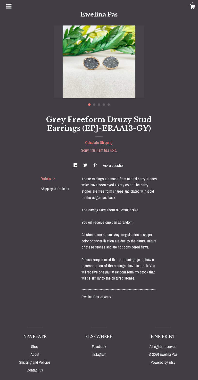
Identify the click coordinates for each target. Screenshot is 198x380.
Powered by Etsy (163, 362)
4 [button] (104, 104)
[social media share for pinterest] (95, 165)
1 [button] (89, 104)
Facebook (99, 346)
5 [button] (108, 104)
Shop (35, 346)
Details (48, 178)
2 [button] (94, 104)
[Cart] (192, 7)
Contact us (35, 370)
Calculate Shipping (99, 142)
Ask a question (113, 165)
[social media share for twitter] (85, 165)
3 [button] (99, 104)
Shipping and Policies (34, 362)
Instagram (99, 354)
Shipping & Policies (55, 188)
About (35, 354)
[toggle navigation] (9, 6)
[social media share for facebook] (76, 165)
